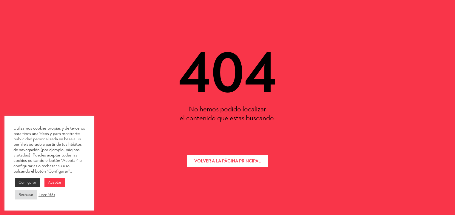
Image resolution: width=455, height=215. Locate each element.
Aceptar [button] (54, 182)
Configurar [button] (27, 182)
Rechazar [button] (25, 194)
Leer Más (46, 195)
